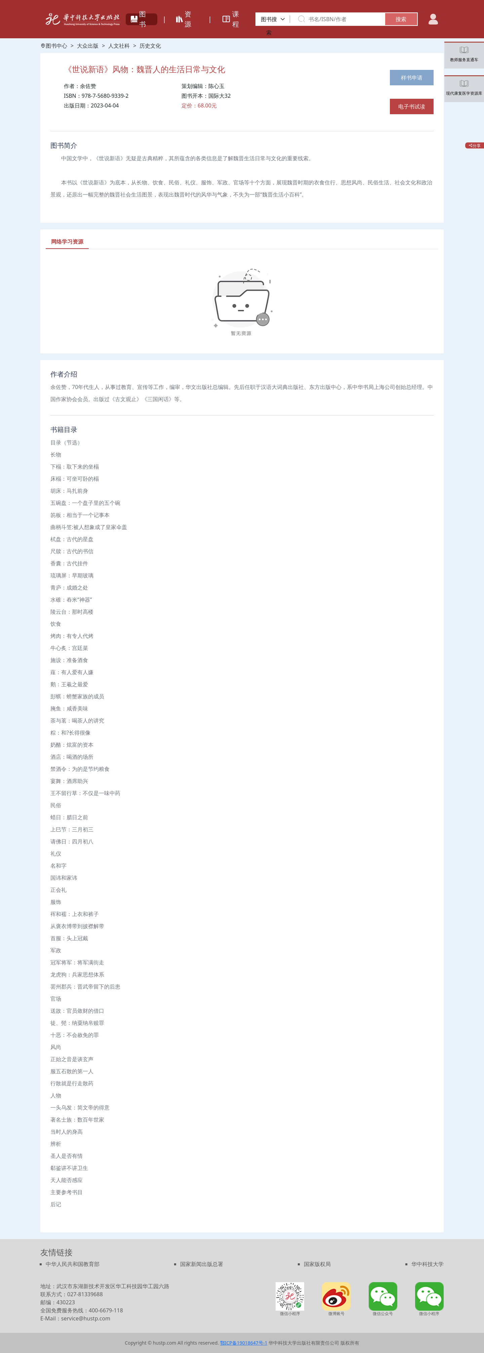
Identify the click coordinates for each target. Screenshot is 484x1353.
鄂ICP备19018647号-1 (244, 1343)
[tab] (67, 242)
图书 (138, 19)
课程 (230, 19)
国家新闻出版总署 (201, 1264)
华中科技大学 (427, 1264)
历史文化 (150, 45)
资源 (183, 19)
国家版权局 (317, 1264)
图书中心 (53, 46)
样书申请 (411, 77)
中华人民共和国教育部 (72, 1264)
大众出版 (87, 45)
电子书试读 (411, 106)
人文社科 (119, 45)
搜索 (401, 19)
